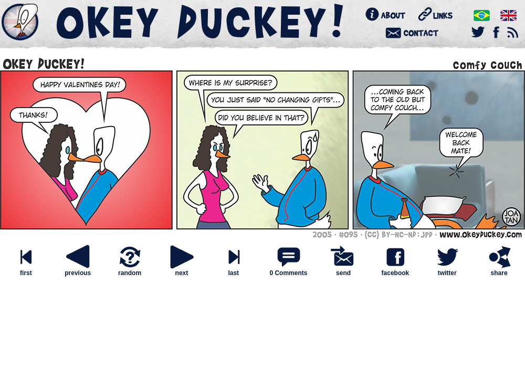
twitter (447, 270)
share (499, 270)
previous (77, 270)
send (343, 270)
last (233, 270)
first (26, 270)
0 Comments (288, 273)
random (129, 270)
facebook (395, 270)
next (181, 270)
